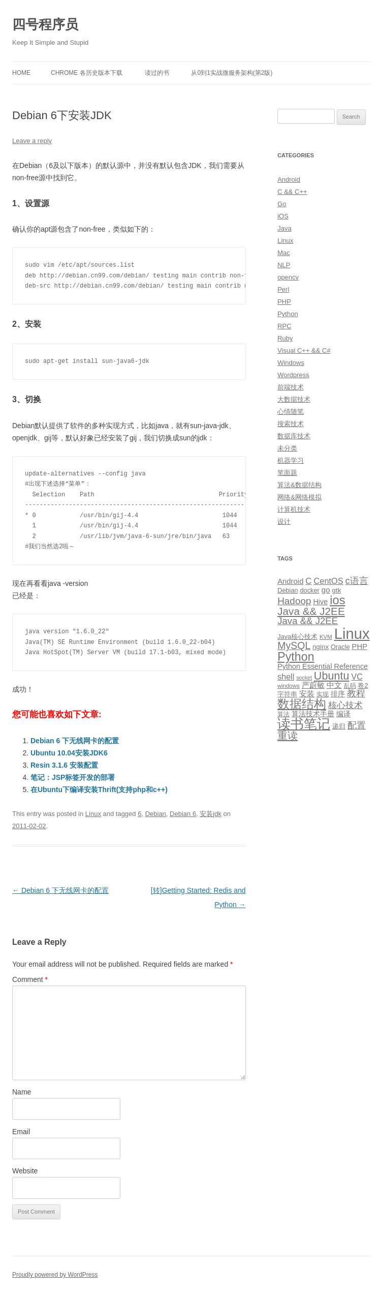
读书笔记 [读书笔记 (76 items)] (303, 724)
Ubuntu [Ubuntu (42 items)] (331, 675)
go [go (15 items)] (326, 589)
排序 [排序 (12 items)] (338, 694)
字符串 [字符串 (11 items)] (287, 694)
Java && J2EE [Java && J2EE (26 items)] (307, 620)
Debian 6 (183, 814)
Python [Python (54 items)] (295, 656)
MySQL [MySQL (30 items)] (293, 645)
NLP (283, 265)
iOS (283, 216)
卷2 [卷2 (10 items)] (363, 685)
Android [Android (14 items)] (290, 581)
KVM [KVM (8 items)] (326, 637)
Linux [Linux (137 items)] (352, 633)
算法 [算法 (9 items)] (283, 714)
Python (287, 314)
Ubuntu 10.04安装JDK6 (69, 753)
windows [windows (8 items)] (288, 686)
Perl (283, 289)
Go (281, 204)
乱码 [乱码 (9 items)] (350, 685)
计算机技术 (293, 509)
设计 (284, 521)
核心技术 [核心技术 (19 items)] (345, 705)
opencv (288, 277)
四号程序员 (45, 24)
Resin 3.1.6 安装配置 (64, 765)
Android (288, 179)
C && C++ (292, 191)
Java (284, 228)
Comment (30, 979)
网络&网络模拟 (299, 497)
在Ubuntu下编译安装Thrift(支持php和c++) (99, 789)
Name (21, 1092)
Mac (283, 253)
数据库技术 (293, 436)
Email (21, 1132)
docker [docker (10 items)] (310, 590)
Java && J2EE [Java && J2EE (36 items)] (311, 611)
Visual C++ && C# (304, 350)
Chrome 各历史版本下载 (86, 72)
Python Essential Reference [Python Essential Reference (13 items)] (322, 666)
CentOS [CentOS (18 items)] (328, 580)
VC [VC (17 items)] (357, 676)
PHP (284, 301)
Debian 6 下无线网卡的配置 (74, 741)
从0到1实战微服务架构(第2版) (231, 72)
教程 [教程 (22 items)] (356, 693)
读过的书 (157, 72)
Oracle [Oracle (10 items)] (340, 647)
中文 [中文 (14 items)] (334, 685)
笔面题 (287, 472)
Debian (155, 814)
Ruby (285, 338)
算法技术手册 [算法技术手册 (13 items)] (313, 714)
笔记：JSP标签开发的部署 (72, 777)
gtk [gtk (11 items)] (336, 590)
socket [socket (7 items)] (304, 677)
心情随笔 (290, 411)
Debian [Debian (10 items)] (287, 590)
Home (21, 72)
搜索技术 (290, 424)
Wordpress (293, 375)
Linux (93, 814)
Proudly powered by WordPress (55, 1274)
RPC (284, 326)
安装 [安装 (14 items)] (306, 694)
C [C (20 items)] (308, 581)
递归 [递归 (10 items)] (338, 726)
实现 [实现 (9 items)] (322, 694)
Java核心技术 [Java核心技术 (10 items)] (297, 636)
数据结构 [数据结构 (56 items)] (301, 704)
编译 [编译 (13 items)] (343, 714)
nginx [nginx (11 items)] (320, 647)
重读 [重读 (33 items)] (287, 735)
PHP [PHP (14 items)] (360, 646)
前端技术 (290, 387)
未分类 (287, 448)
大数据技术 (293, 399)
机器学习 (290, 460)
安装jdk (210, 814)
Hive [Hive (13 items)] (320, 602)
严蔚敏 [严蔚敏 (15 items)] (313, 685)
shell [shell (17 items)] (285, 676)
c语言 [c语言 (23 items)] (356, 581)
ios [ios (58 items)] (337, 600)
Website (25, 1171)
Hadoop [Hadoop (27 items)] (294, 601)
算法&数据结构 (299, 485)
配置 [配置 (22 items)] (356, 725)
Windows (290, 363)
